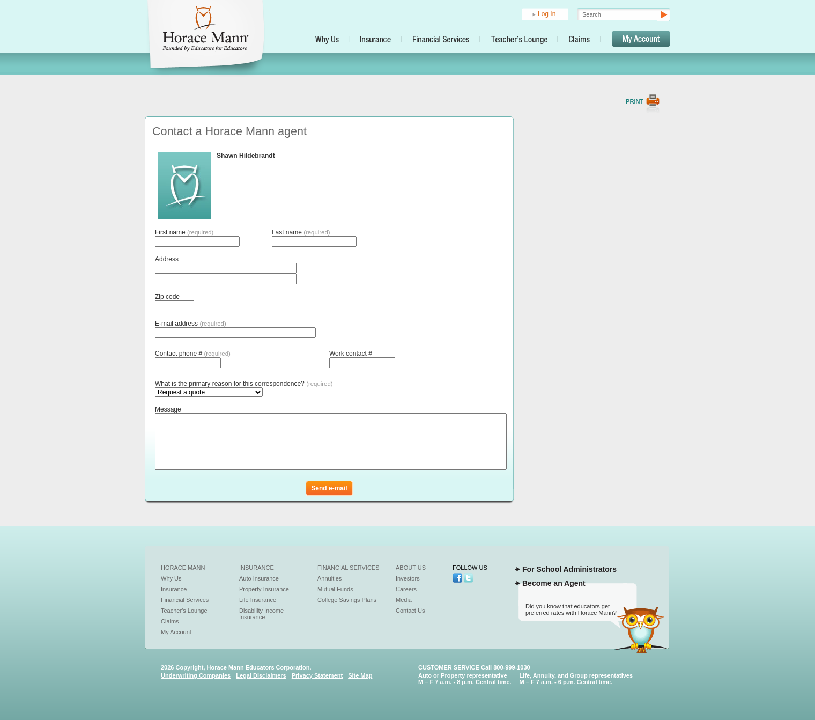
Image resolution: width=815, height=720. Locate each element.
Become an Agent (554, 583)
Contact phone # (193, 353)
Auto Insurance (259, 578)
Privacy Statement (317, 675)
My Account (176, 632)
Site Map (360, 675)
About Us (411, 567)
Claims (170, 621)
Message (168, 409)
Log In (546, 14)
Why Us (171, 578)
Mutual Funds (335, 589)
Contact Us (410, 610)
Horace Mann (183, 567)
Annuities (329, 578)
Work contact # (350, 353)
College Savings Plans (346, 600)
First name (184, 232)
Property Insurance (264, 589)
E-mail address (190, 323)
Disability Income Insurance (261, 613)
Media (404, 600)
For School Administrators (569, 569)
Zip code (167, 296)
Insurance (174, 589)
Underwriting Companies (196, 675)
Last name (301, 232)
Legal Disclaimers (261, 675)
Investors (408, 578)
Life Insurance (257, 600)
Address (167, 259)
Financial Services (185, 600)
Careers (406, 589)
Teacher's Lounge (184, 610)
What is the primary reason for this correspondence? (244, 383)
